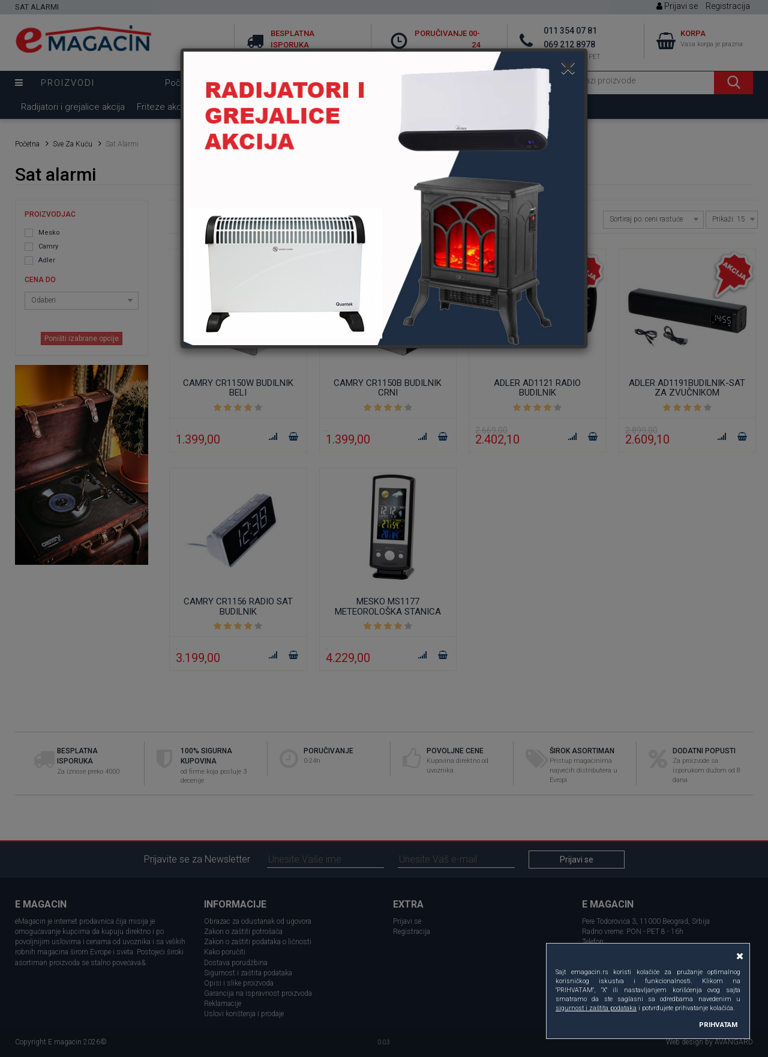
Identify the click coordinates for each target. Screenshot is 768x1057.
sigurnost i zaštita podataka (596, 1008)
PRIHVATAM (718, 1024)
